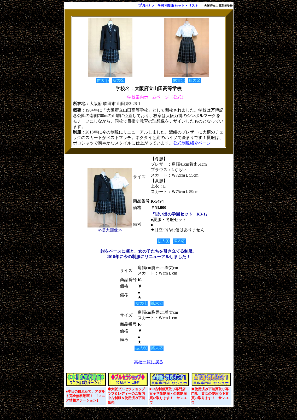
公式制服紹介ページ (192, 143)
